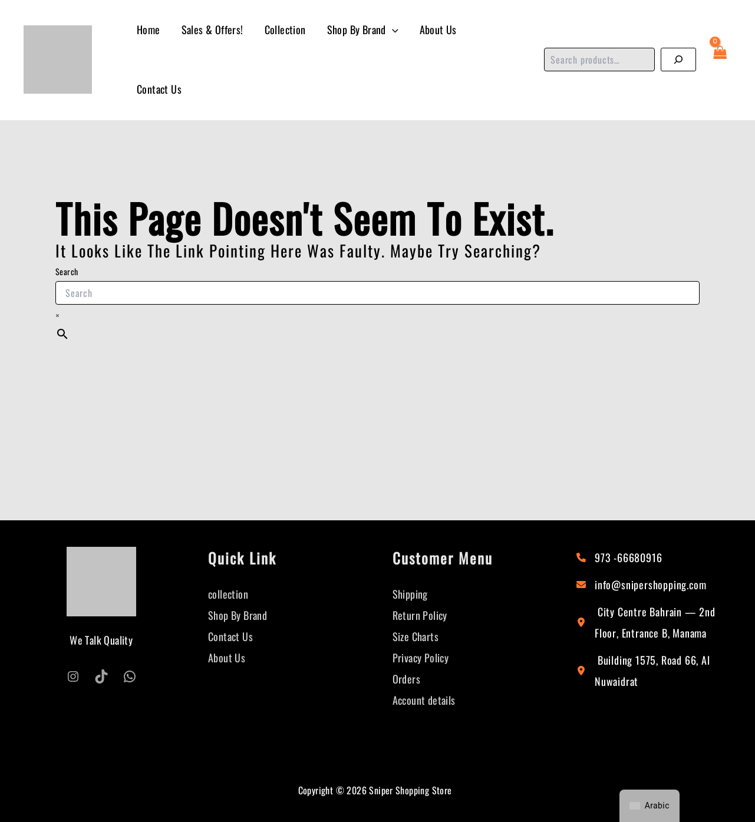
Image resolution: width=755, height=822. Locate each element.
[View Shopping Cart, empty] (719, 59)
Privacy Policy (421, 657)
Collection (285, 29)
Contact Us (159, 89)
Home (148, 29)
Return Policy (420, 615)
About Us (438, 29)
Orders (406, 678)
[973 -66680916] (619, 557)
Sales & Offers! (212, 29)
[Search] (678, 59)
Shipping (410, 594)
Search (66, 271)
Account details (424, 700)
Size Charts (416, 636)
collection (228, 594)
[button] (392, 30)
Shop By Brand (362, 30)
